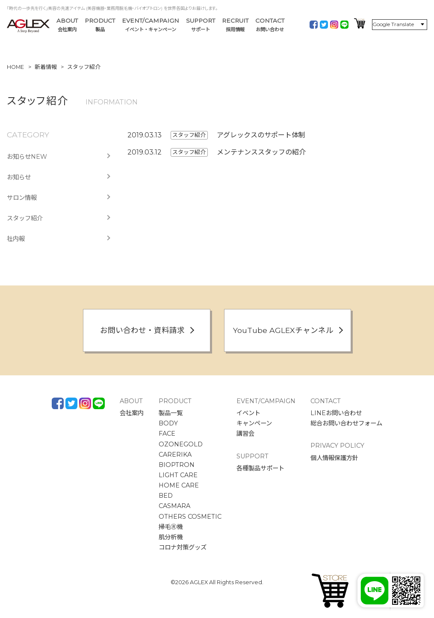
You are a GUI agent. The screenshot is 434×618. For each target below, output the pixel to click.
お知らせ (19, 177)
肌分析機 (171, 537)
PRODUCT (100, 25)
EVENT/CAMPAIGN (150, 25)
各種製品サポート (260, 468)
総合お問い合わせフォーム (346, 423)
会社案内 (132, 413)
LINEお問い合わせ (336, 413)
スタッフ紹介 (25, 218)
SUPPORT (200, 25)
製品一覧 (171, 413)
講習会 (245, 433)
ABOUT (67, 25)
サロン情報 (22, 198)
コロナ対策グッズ (183, 547)
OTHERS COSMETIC (190, 516)
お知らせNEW (27, 156)
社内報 (16, 239)
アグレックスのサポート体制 (261, 135)
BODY (168, 423)
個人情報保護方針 (334, 458)
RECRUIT (235, 25)
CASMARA (174, 506)
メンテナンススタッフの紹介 (261, 152)
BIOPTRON (177, 465)
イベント (248, 413)
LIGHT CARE (178, 475)
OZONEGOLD (181, 444)
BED (166, 495)
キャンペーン (254, 423)
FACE (167, 433)
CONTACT (269, 25)
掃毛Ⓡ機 (171, 527)
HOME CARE (179, 485)
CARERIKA (175, 454)
